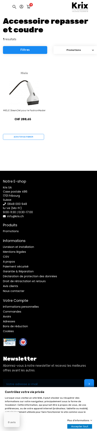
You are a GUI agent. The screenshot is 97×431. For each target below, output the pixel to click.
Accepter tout (79, 426)
